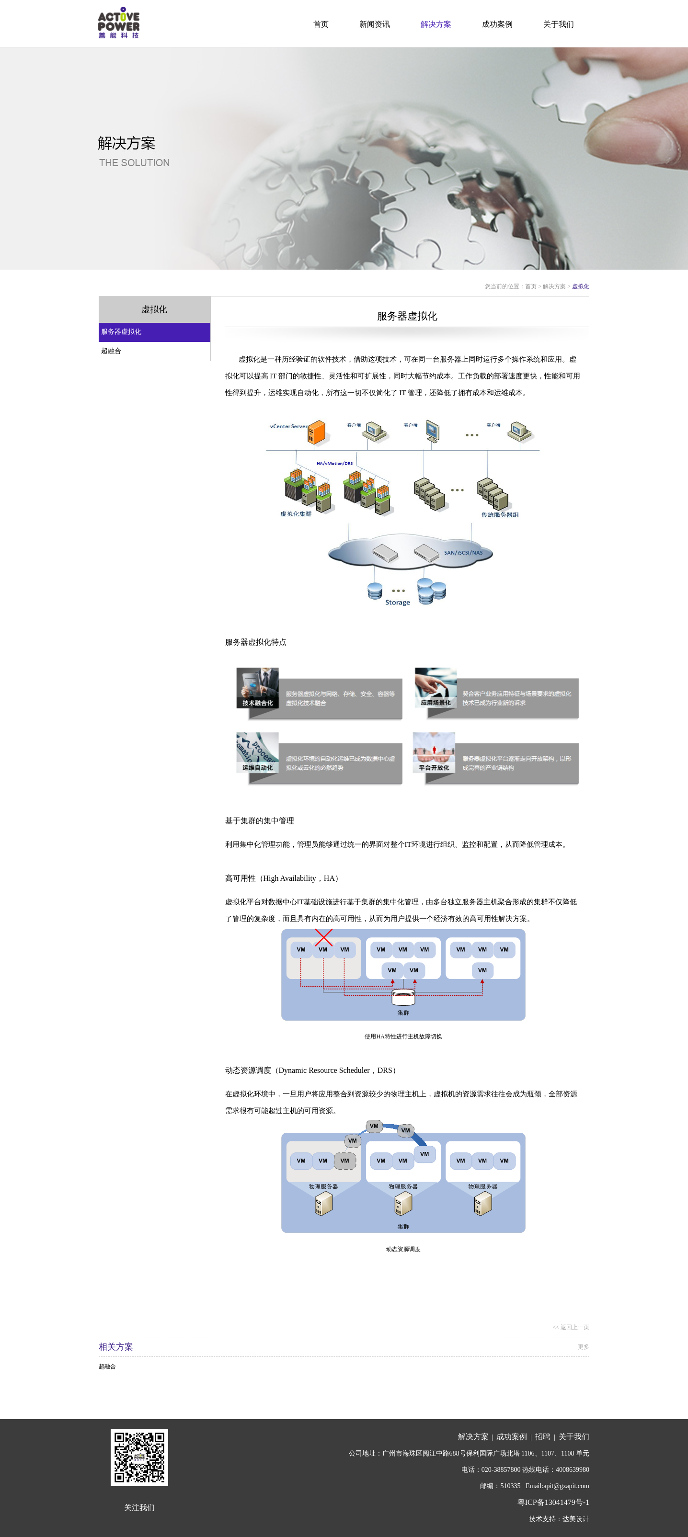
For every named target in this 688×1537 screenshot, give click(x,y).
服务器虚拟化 (121, 331)
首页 (321, 24)
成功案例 (497, 24)
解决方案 (436, 24)
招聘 (542, 1437)
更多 (583, 1346)
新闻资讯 (374, 24)
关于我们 (558, 24)
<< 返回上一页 (570, 1327)
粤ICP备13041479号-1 (553, 1502)
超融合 (111, 350)
